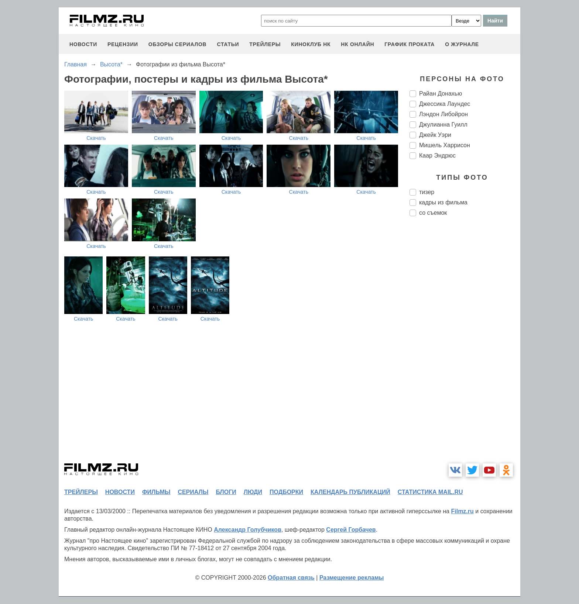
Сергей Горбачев (351, 530)
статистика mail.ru (430, 492)
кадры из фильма (443, 202)
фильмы (156, 492)
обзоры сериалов (177, 44)
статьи (228, 44)
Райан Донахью (440, 93)
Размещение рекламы (351, 577)
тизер (426, 192)
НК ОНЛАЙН (357, 44)
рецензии (122, 44)
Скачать (96, 138)
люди (253, 492)
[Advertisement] (465, 345)
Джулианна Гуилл (443, 124)
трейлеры (265, 44)
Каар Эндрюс (437, 155)
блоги (226, 492)
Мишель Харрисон (444, 145)
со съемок (433, 213)
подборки (286, 492)
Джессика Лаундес (444, 104)
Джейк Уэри (435, 135)
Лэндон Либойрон (443, 114)
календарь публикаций (350, 492)
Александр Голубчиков (247, 530)
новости (83, 44)
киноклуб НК (310, 44)
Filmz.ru (462, 511)
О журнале (462, 44)
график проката (409, 44)
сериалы (193, 492)
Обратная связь (291, 577)
